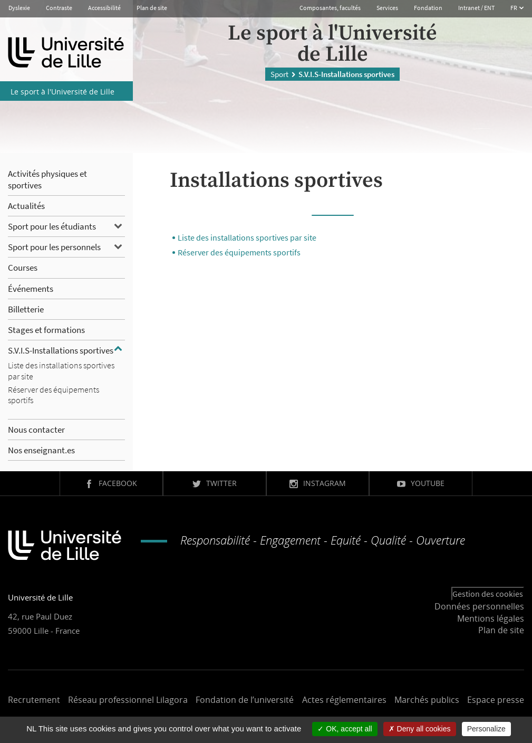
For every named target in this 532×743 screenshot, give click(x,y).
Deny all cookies (420, 729)
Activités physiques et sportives (47, 179)
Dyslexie (19, 8)
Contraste (59, 8)
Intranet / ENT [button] (476, 8)
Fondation (428, 8)
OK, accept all (344, 729)
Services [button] (387, 8)
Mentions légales (490, 618)
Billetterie (26, 309)
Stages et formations (46, 330)
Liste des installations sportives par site (247, 237)
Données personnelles (479, 606)
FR (514, 8)
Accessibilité (104, 8)
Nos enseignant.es (41, 450)
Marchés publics (426, 700)
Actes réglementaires (344, 700)
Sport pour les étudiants (52, 226)
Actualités (26, 206)
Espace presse (495, 700)
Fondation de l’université (245, 700)
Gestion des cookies (487, 593)
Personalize (486, 729)
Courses (22, 267)
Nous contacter (36, 429)
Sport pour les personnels (54, 247)
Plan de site (152, 8)
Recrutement (34, 700)
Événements (30, 288)
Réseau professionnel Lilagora (128, 700)
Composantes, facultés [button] (330, 8)
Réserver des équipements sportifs (239, 252)
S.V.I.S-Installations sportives (60, 350)
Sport (279, 74)
